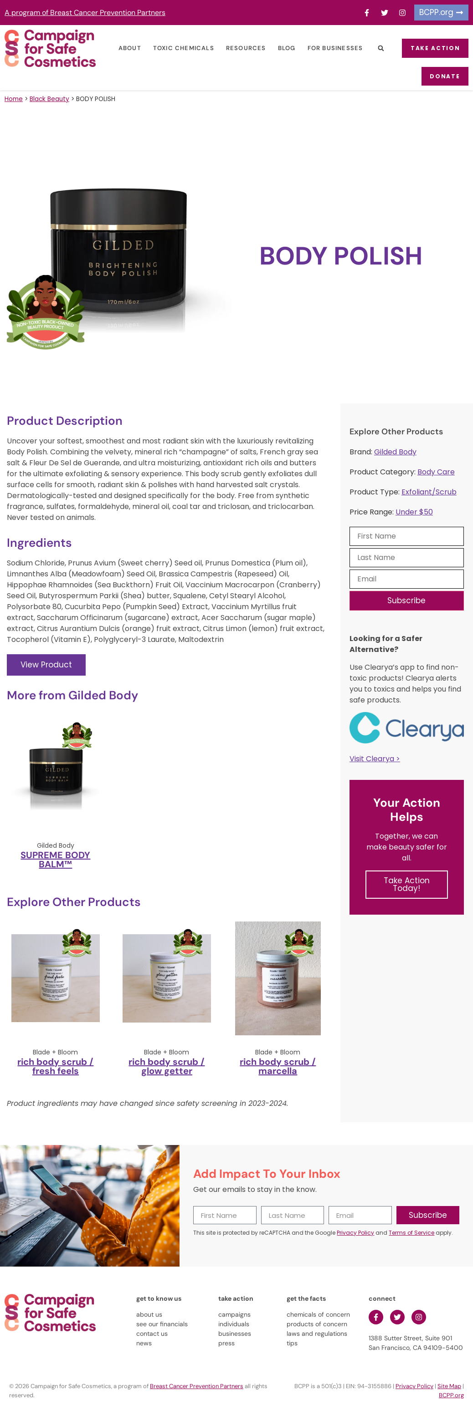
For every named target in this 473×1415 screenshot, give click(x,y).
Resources (241, 48)
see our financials (162, 1323)
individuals (233, 1323)
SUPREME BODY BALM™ (55, 858)
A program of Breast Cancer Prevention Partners (85, 12)
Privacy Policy (355, 1232)
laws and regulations (317, 1333)
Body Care (436, 471)
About (125, 48)
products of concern (317, 1323)
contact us (152, 1333)
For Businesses (330, 48)
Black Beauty (49, 98)
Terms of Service (411, 1232)
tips (292, 1343)
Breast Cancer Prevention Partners (196, 1386)
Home (14, 98)
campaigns (234, 1314)
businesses (234, 1333)
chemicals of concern (318, 1314)
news (144, 1343)
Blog (282, 48)
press (226, 1343)
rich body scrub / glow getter (167, 1065)
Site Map (449, 1386)
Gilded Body (395, 451)
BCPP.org (451, 1395)
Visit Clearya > (375, 758)
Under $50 (414, 511)
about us (149, 1314)
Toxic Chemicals (179, 48)
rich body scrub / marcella (278, 1065)
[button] (376, 48)
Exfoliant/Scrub (429, 491)
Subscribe (406, 600)
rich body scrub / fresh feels (55, 1065)
